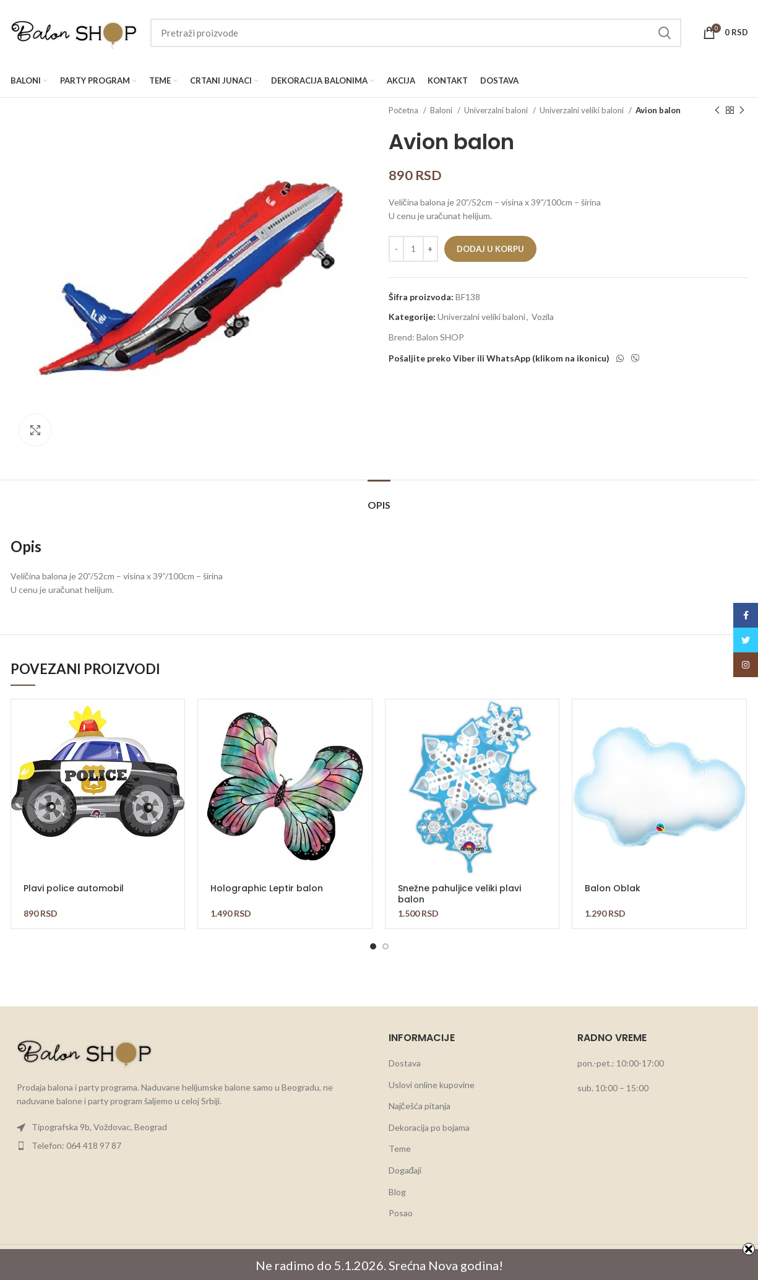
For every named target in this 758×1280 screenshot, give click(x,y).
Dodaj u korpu (490, 249)
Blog (397, 1192)
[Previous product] (717, 111)
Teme (400, 1148)
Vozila (543, 316)
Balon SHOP (440, 337)
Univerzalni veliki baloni (583, 110)
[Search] (415, 33)
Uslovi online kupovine (432, 1084)
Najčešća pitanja (419, 1106)
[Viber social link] (635, 358)
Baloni (442, 110)
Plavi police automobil (74, 888)
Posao (401, 1213)
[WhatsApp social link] (620, 358)
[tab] (379, 498)
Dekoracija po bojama (429, 1127)
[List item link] (190, 1127)
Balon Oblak (612, 888)
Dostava (405, 1063)
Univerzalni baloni (497, 110)
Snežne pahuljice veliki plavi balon (459, 894)
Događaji (405, 1170)
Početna (405, 110)
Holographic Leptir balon (266, 888)
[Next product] (742, 111)
